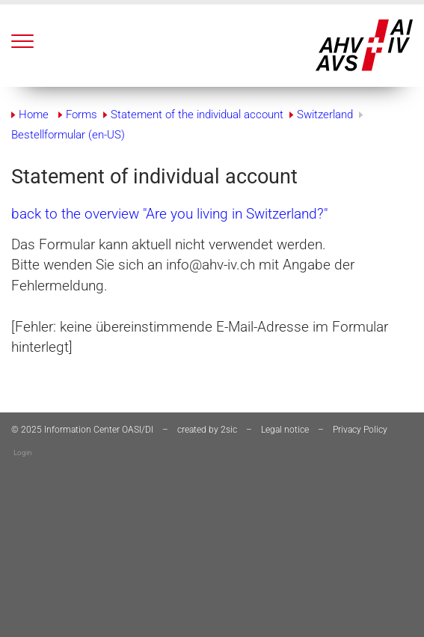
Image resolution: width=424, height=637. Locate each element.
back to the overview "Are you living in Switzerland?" (169, 213)
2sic (229, 429)
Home (34, 114)
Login (22, 452)
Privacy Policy (360, 429)
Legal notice (285, 429)
